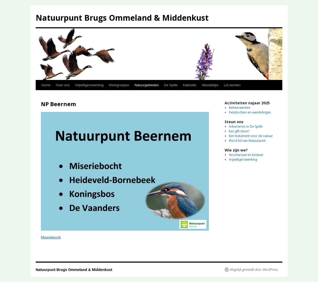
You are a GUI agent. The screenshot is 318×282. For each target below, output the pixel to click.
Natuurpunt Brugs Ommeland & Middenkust (122, 17)
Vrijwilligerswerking (89, 85)
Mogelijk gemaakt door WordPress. (254, 270)
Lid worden (232, 85)
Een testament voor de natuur (251, 136)
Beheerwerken (239, 107)
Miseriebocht (51, 237)
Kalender (190, 85)
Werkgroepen (119, 85)
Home (46, 85)
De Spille (171, 85)
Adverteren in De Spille (246, 126)
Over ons (63, 85)
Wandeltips (210, 85)
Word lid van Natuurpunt (247, 140)
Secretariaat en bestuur (246, 155)
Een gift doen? (239, 131)
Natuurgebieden (147, 85)
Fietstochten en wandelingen (250, 112)
